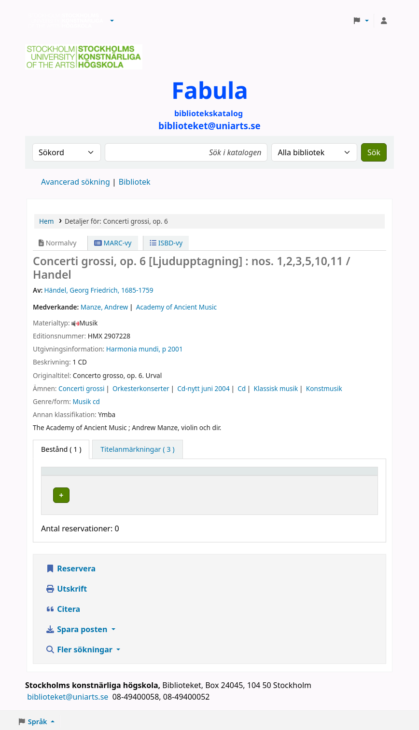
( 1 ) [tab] (61, 449)
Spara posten (77, 627)
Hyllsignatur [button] (270, 475)
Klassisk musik (276, 388)
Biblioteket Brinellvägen (169, 494)
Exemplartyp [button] (67, 475)
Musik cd (85, 401)
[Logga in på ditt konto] (384, 21)
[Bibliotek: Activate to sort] (184, 476)
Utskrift (66, 586)
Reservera (70, 566)
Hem (46, 221)
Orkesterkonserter (140, 388)
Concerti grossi (81, 388)
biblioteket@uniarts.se (68, 694)
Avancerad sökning (75, 181)
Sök (373, 152)
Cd (241, 388)
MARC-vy (113, 242)
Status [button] (340, 475)
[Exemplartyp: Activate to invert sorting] (82, 476)
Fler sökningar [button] (79, 647)
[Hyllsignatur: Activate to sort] (284, 476)
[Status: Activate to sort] (351, 476)
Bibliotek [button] (141, 475)
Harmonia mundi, (133, 348)
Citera (62, 607)
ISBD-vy (166, 242)
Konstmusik (324, 388)
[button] (112, 21)
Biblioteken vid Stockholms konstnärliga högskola (63, 21)
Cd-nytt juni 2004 (203, 388)
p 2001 (172, 348)
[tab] (137, 449)
